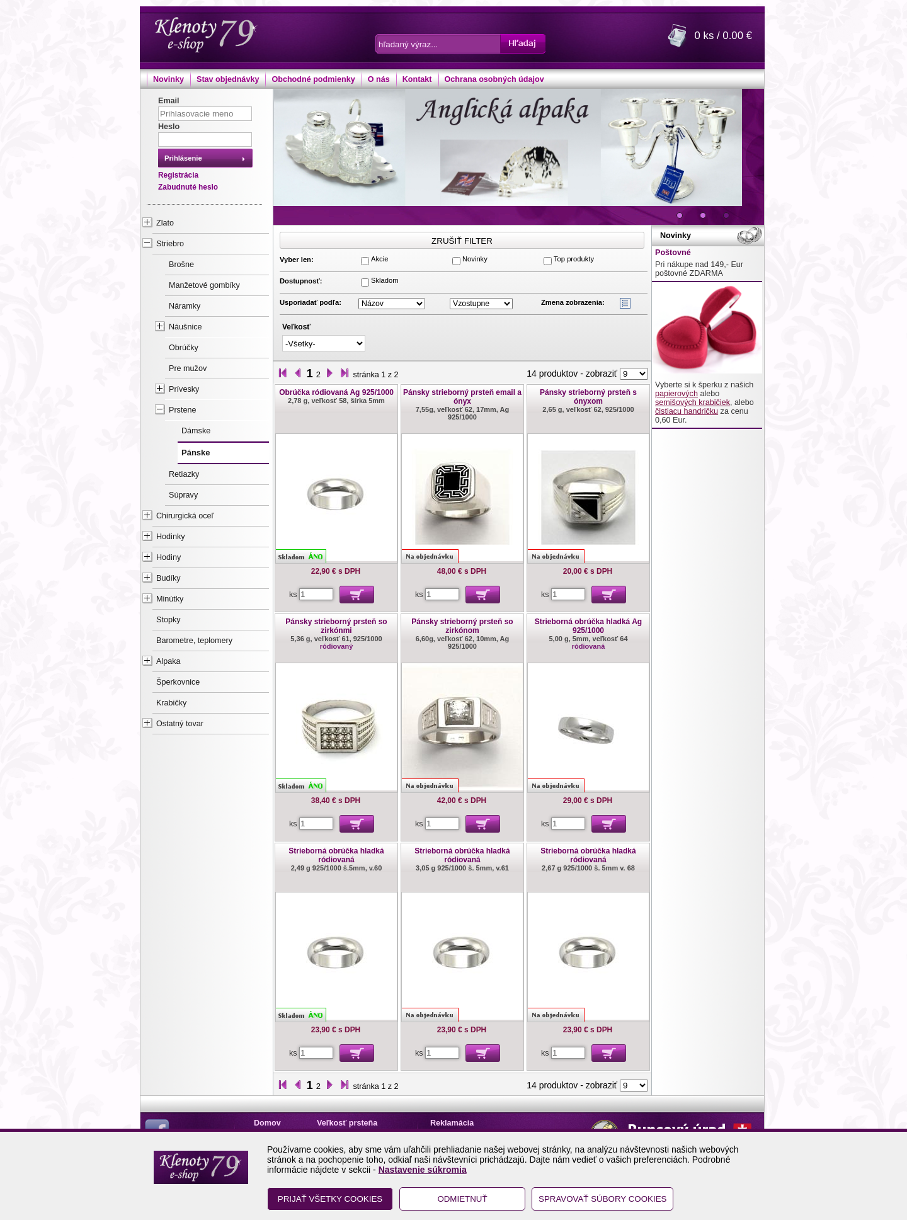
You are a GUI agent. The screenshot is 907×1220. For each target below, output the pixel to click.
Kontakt (417, 79)
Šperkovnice (178, 682)
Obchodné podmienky (313, 79)
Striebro (170, 243)
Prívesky (184, 389)
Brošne (181, 264)
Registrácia (178, 175)
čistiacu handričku (686, 411)
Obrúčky (183, 347)
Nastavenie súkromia (423, 1170)
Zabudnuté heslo (188, 187)
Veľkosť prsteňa (347, 1123)
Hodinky (170, 536)
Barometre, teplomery (194, 640)
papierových (676, 393)
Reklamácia (452, 1123)
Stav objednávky (228, 79)
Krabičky (171, 702)
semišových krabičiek (692, 402)
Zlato (165, 223)
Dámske (195, 430)
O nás (379, 79)
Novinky (168, 79)
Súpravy (183, 495)
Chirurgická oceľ (185, 515)
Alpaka (168, 661)
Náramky (184, 306)
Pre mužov (188, 368)
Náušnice (185, 326)
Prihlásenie (183, 158)
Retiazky (184, 474)
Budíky (168, 578)
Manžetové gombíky (204, 285)
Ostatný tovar (179, 723)
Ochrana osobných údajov (494, 79)
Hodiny (168, 557)
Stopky (168, 619)
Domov (267, 1123)
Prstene (182, 410)
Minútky (169, 599)
